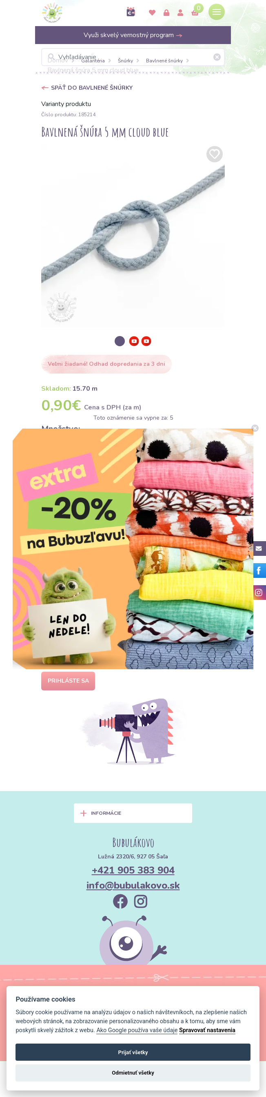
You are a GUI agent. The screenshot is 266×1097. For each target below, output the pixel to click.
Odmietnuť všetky (133, 1073)
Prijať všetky (133, 1052)
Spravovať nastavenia (207, 1030)
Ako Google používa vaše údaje (136, 1030)
